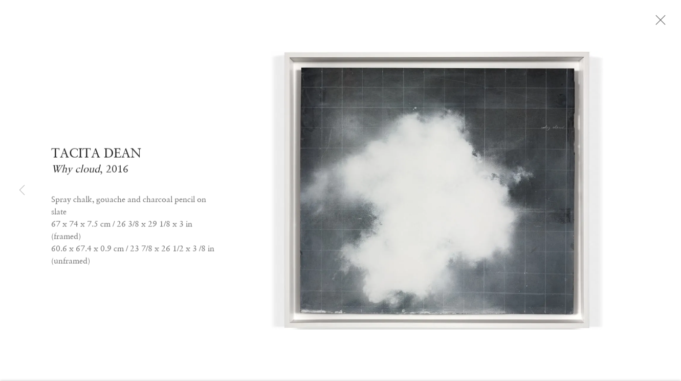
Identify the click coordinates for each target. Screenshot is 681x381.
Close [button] (662, 23)
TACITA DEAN (96, 156)
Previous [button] (22, 190)
